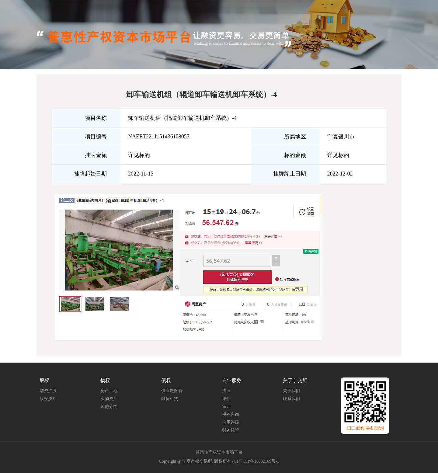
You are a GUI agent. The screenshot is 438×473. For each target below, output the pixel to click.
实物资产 (108, 398)
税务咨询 (230, 414)
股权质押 (48, 398)
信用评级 (230, 422)
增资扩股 (48, 390)
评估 (226, 398)
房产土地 (108, 390)
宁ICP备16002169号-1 (259, 461)
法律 (226, 390)
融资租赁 (169, 398)
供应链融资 (171, 390)
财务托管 (230, 430)
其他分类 (108, 406)
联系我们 (291, 398)
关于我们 (291, 390)
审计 (226, 406)
